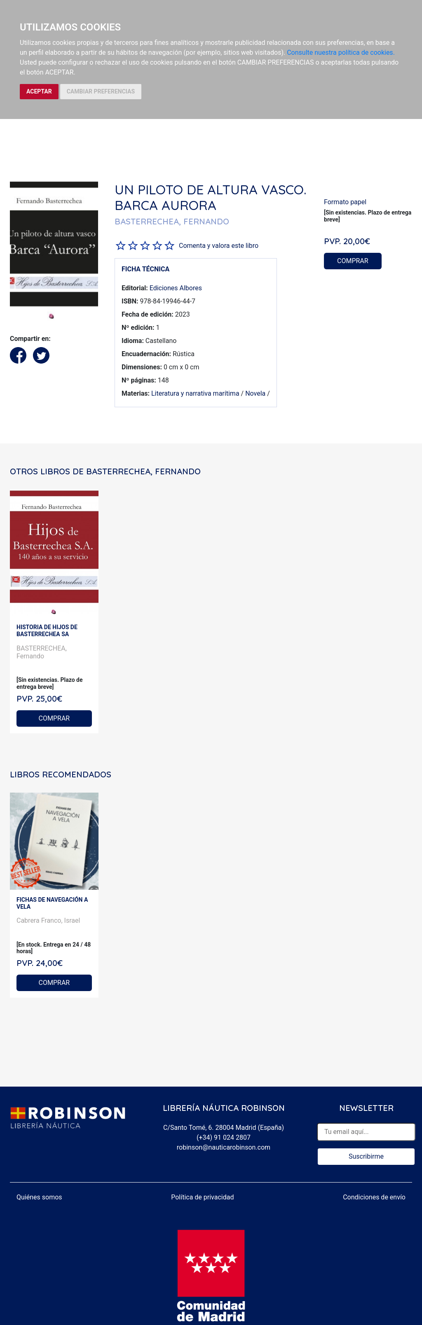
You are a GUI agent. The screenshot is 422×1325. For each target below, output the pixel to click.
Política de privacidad (202, 1197)
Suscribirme (366, 1156)
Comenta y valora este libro (218, 246)
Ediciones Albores (176, 288)
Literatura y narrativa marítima (195, 393)
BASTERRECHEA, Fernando (41, 652)
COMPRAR (352, 261)
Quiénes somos (39, 1197)
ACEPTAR (39, 91)
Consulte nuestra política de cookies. (341, 52)
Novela (255, 393)
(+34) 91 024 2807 (224, 1137)
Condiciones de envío (374, 1197)
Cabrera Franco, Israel (48, 920)
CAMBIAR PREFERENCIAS (101, 91)
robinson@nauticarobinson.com (223, 1147)
